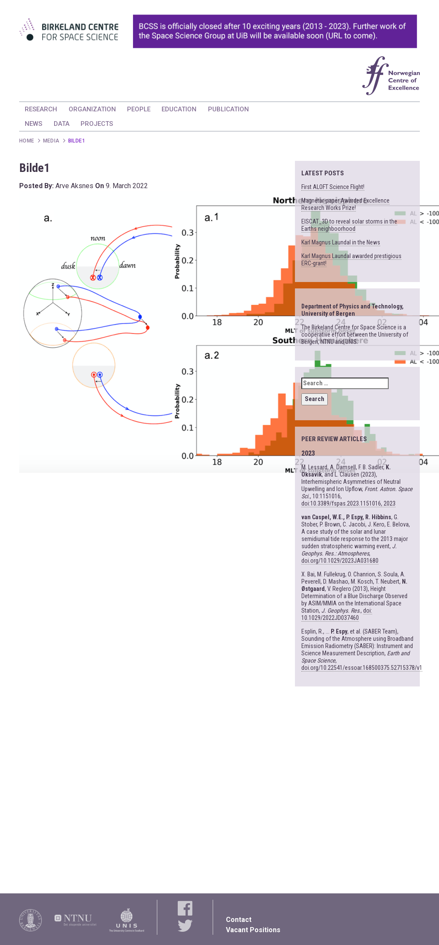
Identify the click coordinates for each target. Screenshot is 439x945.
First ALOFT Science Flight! (332, 186)
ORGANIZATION (92, 109)
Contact (238, 920)
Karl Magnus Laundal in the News (340, 242)
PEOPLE (138, 109)
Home (27, 141)
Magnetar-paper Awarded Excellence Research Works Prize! (345, 204)
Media (51, 141)
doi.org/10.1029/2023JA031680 (339, 560)
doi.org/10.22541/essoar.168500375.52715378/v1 (361, 667)
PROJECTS (97, 124)
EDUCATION (179, 109)
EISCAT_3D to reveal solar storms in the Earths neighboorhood (349, 225)
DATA (61, 124)
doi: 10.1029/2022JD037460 (336, 614)
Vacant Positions (253, 930)
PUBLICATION (228, 109)
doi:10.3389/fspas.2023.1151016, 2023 (348, 503)
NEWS (33, 124)
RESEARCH (41, 109)
